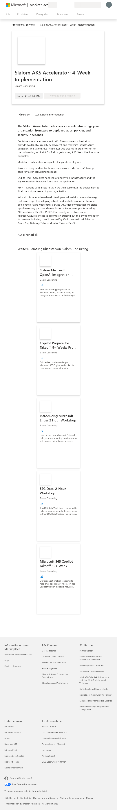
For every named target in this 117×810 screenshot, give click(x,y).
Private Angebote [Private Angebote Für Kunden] (49, 668)
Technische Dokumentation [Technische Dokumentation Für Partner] (91, 671)
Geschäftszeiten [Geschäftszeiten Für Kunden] (49, 650)
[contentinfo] (37, 24)
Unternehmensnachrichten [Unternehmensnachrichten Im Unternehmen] (54, 738)
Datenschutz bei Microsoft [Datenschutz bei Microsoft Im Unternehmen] (53, 744)
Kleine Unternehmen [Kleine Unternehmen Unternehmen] (13, 767)
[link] (58, 287)
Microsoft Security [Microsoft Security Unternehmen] (12, 732)
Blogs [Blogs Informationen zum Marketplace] (6, 660)
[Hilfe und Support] (62, 5)
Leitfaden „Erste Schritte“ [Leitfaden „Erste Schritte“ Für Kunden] (53, 656)
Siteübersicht (12, 797)
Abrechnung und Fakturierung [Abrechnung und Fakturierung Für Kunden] (55, 683)
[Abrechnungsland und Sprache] (87, 5)
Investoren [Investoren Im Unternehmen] (46, 750)
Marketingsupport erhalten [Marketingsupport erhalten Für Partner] (91, 665)
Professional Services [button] (23, 24)
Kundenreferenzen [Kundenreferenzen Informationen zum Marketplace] (12, 666)
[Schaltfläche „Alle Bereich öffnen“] (7, 14)
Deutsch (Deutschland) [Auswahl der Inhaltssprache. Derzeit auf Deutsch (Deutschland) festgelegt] (21, 778)
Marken (90, 797)
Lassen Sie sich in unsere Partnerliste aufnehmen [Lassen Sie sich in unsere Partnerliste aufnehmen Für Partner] (90, 658)
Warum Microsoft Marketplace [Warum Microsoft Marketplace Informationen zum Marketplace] (18, 654)
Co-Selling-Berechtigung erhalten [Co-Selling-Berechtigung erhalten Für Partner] (94, 689)
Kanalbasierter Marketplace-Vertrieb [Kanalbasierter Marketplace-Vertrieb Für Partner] (95, 700)
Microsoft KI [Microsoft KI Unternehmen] (9, 726)
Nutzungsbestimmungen (72, 797)
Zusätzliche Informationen (49, 114)
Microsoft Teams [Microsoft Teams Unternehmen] (11, 761)
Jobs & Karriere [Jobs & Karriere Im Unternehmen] (49, 726)
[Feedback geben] (58, 5)
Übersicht (24, 114)
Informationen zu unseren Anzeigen (23, 803)
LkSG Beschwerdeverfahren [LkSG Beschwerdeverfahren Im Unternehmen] (54, 761)
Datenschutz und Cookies (45, 797)
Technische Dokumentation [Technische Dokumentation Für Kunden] (54, 662)
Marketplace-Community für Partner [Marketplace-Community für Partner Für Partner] (95, 694)
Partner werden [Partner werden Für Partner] (86, 650)
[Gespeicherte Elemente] (67, 5)
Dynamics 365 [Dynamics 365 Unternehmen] (10, 744)
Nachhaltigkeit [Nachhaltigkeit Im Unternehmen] (48, 755)
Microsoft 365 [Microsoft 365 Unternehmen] (10, 750)
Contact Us (25, 797)
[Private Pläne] (71, 5)
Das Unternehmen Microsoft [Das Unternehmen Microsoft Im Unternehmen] (54, 732)
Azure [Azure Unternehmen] (7, 738)
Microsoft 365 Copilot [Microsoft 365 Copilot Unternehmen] (14, 755)
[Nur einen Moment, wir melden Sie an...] (109, 5)
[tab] (26, 114)
